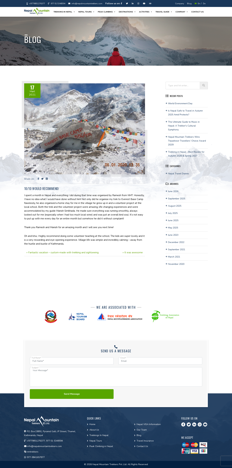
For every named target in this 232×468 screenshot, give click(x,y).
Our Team (142, 429)
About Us (94, 429)
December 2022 (176, 242)
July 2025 (173, 213)
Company (179, 3)
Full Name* (36, 358)
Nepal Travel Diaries (178, 173)
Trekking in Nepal (64, 12)
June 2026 (173, 191)
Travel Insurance (145, 440)
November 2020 (176, 264)
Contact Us (142, 446)
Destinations (127, 12)
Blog (189, 3)
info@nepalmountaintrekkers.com (85, 3)
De (204, 3)
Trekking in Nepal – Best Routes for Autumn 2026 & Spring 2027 (186, 153)
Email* (123, 358)
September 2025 (176, 198)
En (197, 3)
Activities (145, 12)
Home (92, 424)
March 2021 (174, 256)
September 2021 (176, 249)
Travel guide (163, 12)
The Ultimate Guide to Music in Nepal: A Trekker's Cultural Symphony (184, 125)
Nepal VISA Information (149, 424)
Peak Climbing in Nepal (101, 446)
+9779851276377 (36, 3)
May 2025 (173, 227)
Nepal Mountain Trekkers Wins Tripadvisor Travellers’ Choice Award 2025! (187, 140)
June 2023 (173, 235)
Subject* (35, 368)
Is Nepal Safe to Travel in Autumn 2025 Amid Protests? (185, 112)
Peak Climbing (107, 12)
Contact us (197, 12)
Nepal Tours (86, 12)
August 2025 (174, 205)
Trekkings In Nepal (98, 435)
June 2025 (173, 220)
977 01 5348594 (56, 3)
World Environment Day (180, 103)
